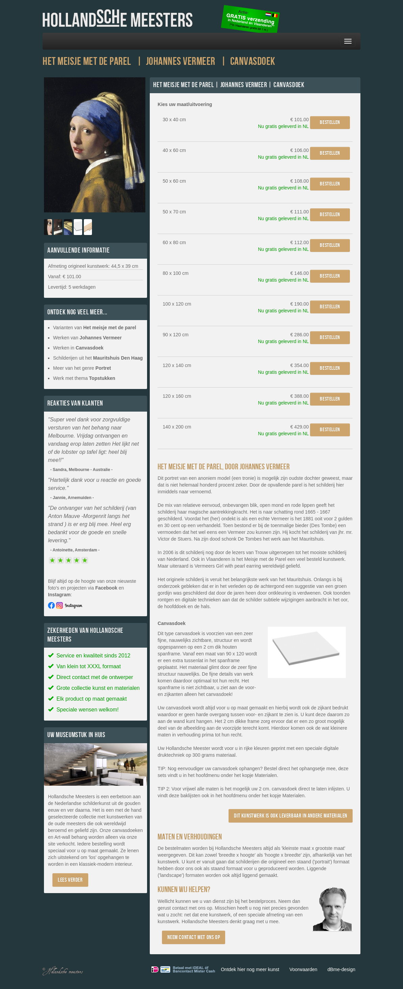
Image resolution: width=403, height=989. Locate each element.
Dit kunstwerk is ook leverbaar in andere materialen (290, 815)
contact (179, 908)
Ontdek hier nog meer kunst (250, 969)
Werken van (87, 337)
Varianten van (94, 327)
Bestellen (330, 122)
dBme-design (342, 969)
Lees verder (70, 879)
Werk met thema (84, 378)
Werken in (78, 347)
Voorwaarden (303, 969)
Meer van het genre (82, 368)
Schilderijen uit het (98, 358)
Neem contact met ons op (193, 937)
